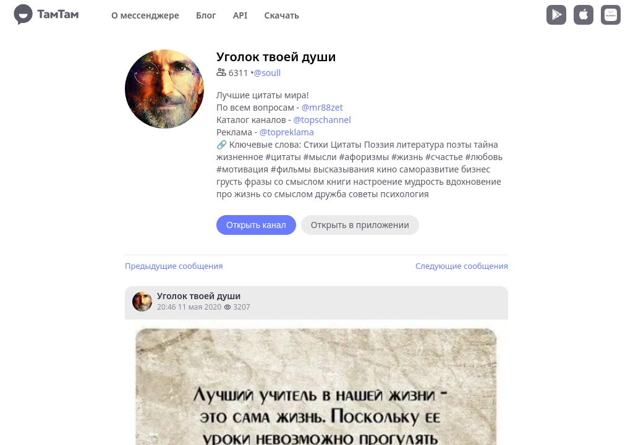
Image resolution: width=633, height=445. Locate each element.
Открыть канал (256, 225)
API (240, 15)
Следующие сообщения (461, 265)
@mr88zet (322, 107)
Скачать (281, 15)
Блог (206, 15)
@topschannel (321, 119)
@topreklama (287, 132)
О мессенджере (145, 15)
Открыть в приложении (360, 225)
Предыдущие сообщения (174, 265)
